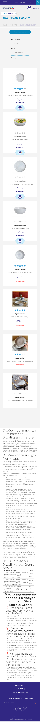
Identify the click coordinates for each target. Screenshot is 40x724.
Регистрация (23, 2)
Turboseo (29, 719)
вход (15, 2)
